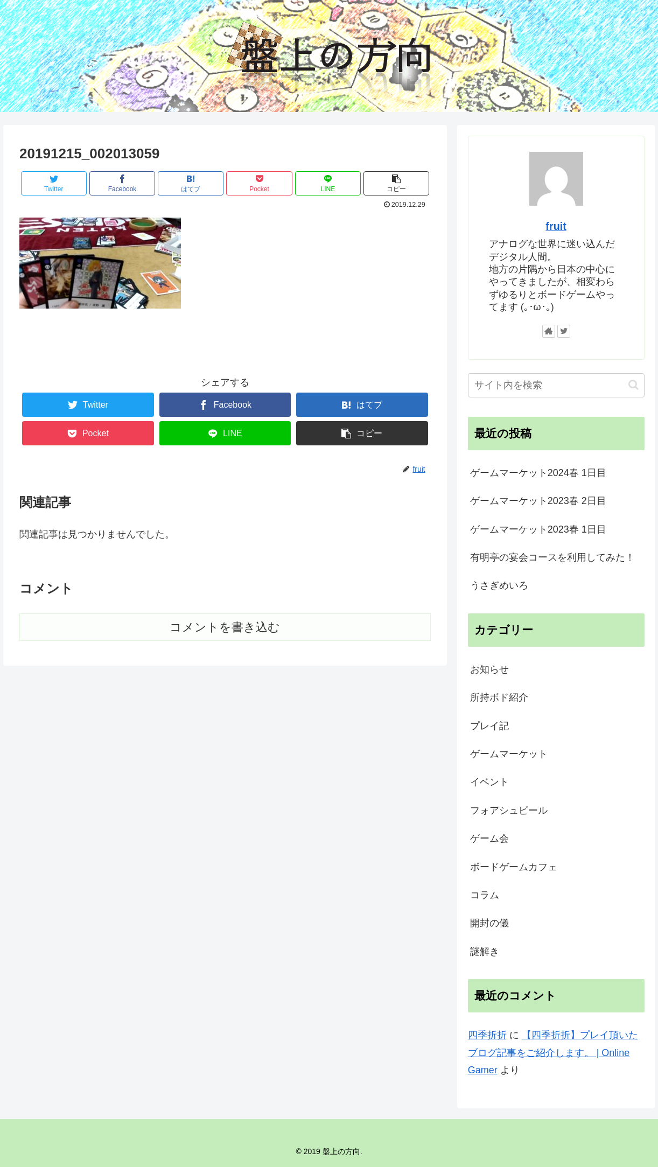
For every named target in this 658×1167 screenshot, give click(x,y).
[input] (556, 385)
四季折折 (487, 1035)
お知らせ (489, 669)
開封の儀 (489, 923)
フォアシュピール (509, 810)
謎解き (484, 951)
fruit (555, 226)
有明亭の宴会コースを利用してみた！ (552, 557)
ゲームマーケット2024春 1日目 (538, 472)
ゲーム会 (489, 838)
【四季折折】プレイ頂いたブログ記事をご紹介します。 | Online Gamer (553, 1052)
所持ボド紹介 (499, 697)
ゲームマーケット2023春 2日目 (538, 500)
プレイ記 (489, 726)
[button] (633, 385)
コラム (484, 895)
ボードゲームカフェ (513, 867)
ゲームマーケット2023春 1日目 (538, 529)
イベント (489, 782)
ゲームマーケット (509, 754)
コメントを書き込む (225, 627)
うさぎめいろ (499, 585)
